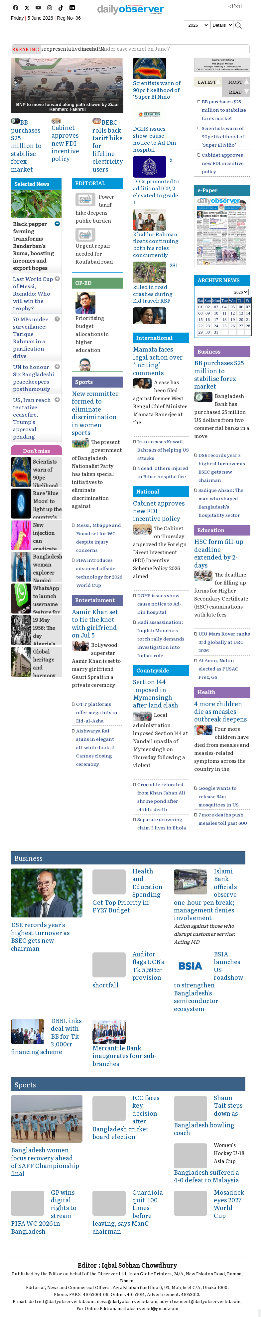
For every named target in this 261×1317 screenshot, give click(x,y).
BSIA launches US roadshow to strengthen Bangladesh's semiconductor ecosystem (208, 981)
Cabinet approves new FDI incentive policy (65, 143)
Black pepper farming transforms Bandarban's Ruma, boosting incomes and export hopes (33, 246)
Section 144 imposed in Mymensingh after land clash (155, 693)
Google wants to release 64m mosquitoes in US (218, 796)
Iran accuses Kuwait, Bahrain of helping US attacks (163, 449)
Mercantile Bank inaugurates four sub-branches (124, 1055)
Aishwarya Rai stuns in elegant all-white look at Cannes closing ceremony (95, 747)
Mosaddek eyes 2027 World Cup (229, 1204)
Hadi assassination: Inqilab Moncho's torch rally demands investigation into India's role (161, 638)
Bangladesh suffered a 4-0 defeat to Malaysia (206, 1176)
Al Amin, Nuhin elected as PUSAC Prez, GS (218, 668)
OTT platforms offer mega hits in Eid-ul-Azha (96, 712)
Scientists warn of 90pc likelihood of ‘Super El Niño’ (157, 90)
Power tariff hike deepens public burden (94, 208)
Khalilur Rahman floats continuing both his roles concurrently (156, 244)
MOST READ (235, 86)
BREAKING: (26, 49)
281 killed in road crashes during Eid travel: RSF (155, 283)
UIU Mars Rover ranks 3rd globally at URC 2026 (224, 642)
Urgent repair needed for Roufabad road (94, 253)
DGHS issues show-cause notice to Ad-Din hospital (154, 138)
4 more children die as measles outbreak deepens (220, 711)
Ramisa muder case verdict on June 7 (89, 48)
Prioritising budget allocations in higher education (92, 334)
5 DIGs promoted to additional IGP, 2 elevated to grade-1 (156, 180)
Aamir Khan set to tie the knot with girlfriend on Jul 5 (95, 623)
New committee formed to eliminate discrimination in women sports (95, 413)
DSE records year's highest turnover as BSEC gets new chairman (40, 936)
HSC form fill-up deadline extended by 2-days (218, 553)
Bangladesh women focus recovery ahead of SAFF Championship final (45, 1161)
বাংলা (235, 6)
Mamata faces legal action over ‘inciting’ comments (158, 361)
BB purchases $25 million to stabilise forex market (26, 145)
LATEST (207, 81)
